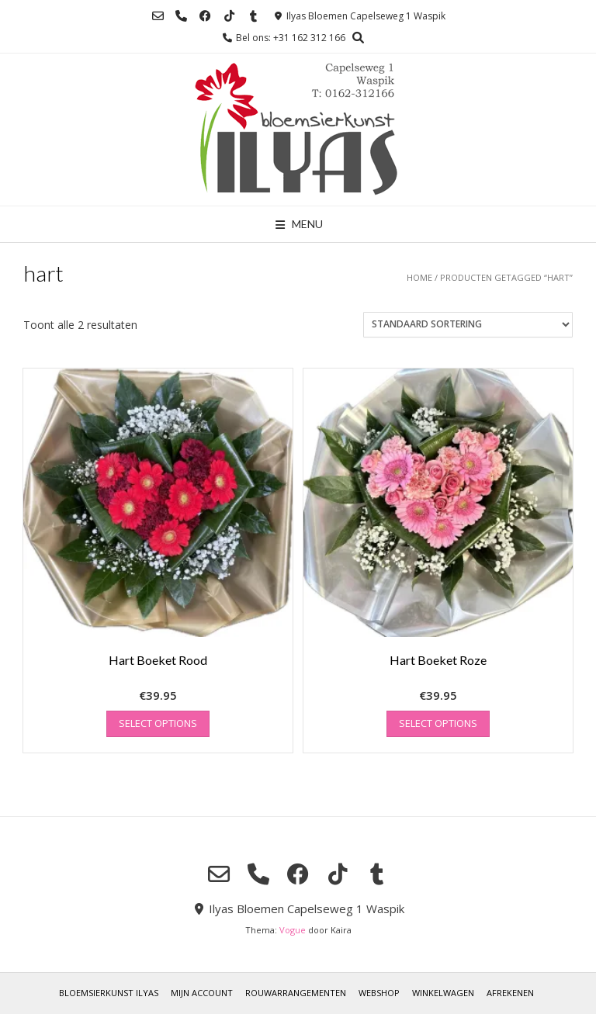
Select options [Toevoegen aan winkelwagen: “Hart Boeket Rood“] (158, 723)
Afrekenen (510, 992)
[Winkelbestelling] (468, 324)
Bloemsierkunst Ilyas (108, 992)
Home (419, 277)
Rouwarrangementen (295, 992)
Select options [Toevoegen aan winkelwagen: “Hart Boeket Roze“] (438, 723)
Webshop (379, 992)
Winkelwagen (443, 992)
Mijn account (202, 992)
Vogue (292, 930)
